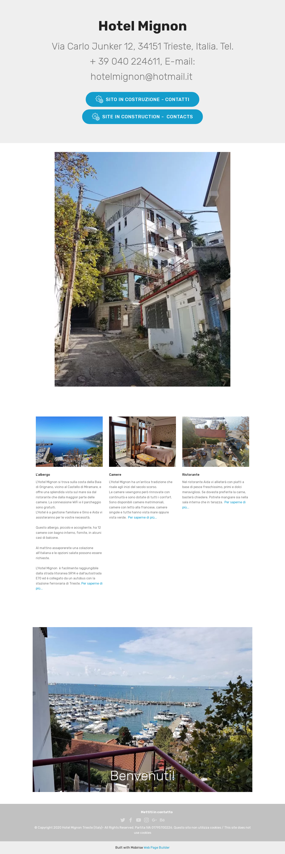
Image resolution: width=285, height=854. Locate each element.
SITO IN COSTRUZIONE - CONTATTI (142, 99)
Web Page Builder (157, 847)
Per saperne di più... (142, 517)
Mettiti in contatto (157, 812)
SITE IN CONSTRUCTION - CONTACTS (142, 116)
